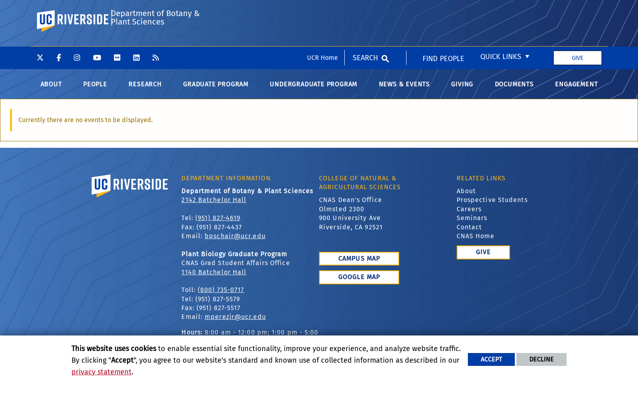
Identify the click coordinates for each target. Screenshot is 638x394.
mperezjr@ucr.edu (235, 323)
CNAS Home (476, 242)
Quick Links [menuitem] (500, 10)
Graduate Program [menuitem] (215, 90)
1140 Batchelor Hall (213, 278)
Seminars (472, 225)
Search (365, 11)
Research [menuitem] (144, 90)
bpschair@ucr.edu (235, 242)
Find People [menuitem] (443, 12)
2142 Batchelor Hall (213, 206)
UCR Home (322, 11)
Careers (469, 215)
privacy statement (101, 371)
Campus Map (359, 265)
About (466, 197)
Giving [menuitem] (462, 90)
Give (577, 11)
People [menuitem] (95, 90)
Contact (469, 233)
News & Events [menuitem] (404, 90)
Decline (541, 359)
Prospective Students (492, 206)
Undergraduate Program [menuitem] (313, 90)
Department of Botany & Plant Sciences (155, 45)
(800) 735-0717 (221, 296)
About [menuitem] (51, 90)
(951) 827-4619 (217, 225)
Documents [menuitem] (514, 90)
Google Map (359, 284)
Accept (491, 359)
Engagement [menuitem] (576, 90)
